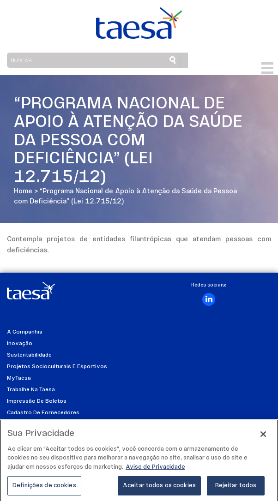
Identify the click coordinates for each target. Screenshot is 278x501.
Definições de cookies (44, 488)
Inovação (19, 343)
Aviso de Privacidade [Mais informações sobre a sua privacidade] (155, 469)
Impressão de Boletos (36, 401)
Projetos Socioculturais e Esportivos (57, 367)
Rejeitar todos (236, 488)
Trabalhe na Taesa (31, 390)
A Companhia (24, 332)
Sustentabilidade (29, 355)
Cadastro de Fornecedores (43, 413)
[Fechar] (263, 436)
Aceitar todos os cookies (159, 488)
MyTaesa (19, 378)
